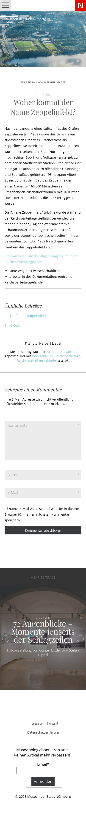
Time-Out (12, 325)
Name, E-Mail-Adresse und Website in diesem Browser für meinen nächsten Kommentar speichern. (42, 514)
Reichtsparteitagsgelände (36, 360)
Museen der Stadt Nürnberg (49, 796)
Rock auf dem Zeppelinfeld (25, 316)
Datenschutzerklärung (43, 732)
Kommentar (18, 425)
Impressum (36, 723)
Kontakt (52, 723)
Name (13, 474)
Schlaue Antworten (61, 351)
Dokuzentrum (42, 356)
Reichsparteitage (67, 356)
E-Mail (13, 492)
